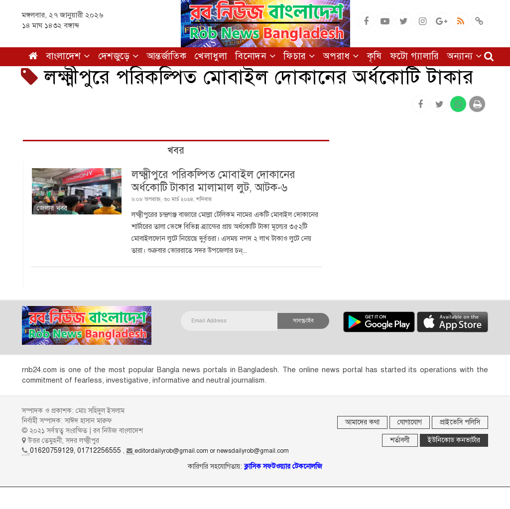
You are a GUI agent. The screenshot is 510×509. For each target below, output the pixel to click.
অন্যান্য (464, 56)
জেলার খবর (52, 208)
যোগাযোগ (409, 422)
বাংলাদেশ (68, 56)
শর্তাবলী (400, 440)
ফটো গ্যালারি (414, 56)
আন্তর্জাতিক (167, 56)
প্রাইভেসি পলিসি (460, 422)
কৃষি (374, 56)
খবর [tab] (175, 150)
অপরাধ (341, 56)
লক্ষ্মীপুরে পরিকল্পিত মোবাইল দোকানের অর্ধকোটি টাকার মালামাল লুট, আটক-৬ (213, 181)
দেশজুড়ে (118, 56)
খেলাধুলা (210, 56)
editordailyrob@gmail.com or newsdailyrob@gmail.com (211, 450)
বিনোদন (255, 56)
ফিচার (299, 56)
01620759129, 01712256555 (75, 450)
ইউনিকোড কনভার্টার (454, 440)
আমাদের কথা (362, 422)
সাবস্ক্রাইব (303, 320)
